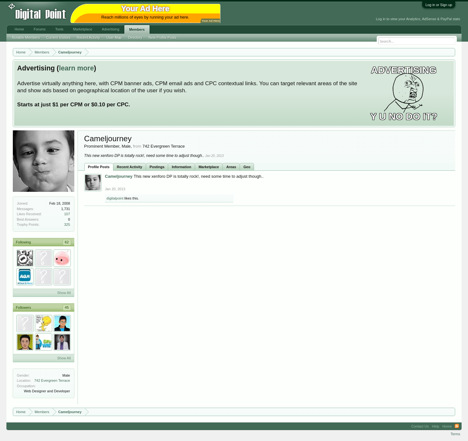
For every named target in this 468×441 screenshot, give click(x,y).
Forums (39, 29)
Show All (63, 293)
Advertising (110, 29)
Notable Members (26, 37)
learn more (76, 68)
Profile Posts (99, 167)
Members (136, 29)
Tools (59, 29)
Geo (246, 167)
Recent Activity (129, 167)
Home (19, 29)
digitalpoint (115, 198)
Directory (135, 37)
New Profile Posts (163, 37)
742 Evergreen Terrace (52, 380)
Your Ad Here (211, 20)
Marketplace (209, 167)
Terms (455, 434)
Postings (157, 167)
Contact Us (420, 426)
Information (181, 167)
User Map (114, 37)
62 (67, 242)
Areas (231, 167)
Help (435, 426)
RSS (456, 426)
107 (67, 214)
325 (67, 224)
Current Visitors (58, 37)
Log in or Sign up (438, 5)
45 (67, 307)
